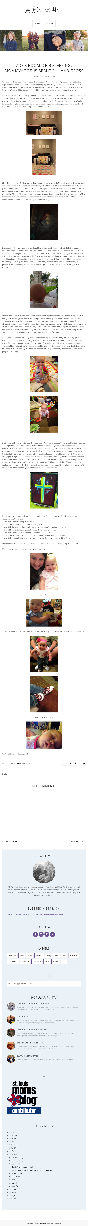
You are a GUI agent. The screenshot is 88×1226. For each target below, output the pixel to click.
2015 (11, 1151)
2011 (11, 1196)
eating (49, 956)
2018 (11, 1142)
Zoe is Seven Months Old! (22, 1167)
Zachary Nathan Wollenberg (30, 1043)
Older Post (77, 841)
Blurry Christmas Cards (27, 1056)
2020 (11, 1135)
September (16, 1173)
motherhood (13, 961)
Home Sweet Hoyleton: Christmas (32, 1030)
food (64, 956)
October (15, 1164)
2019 (11, 1138)
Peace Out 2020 (23, 1017)
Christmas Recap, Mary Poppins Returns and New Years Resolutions (35, 915)
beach (30, 956)
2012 (11, 1192)
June (13, 1183)
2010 (11, 1199)
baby (21, 956)
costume (39, 956)
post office (37, 961)
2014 (11, 1154)
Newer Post (10, 841)
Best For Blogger (56, 1223)
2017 (11, 1145)
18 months (12, 956)
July (13, 1180)
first (56, 956)
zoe (64, 961)
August (14, 1176)
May (13, 1186)
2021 (11, 1132)
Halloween (74, 956)
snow (47, 961)
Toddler (56, 961)
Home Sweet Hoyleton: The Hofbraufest (35, 1004)
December (16, 1157)
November (16, 1161)
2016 (11, 1148)
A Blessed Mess (44, 9)
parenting (25, 961)
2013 (11, 1189)
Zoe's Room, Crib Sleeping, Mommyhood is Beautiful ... (34, 1170)
